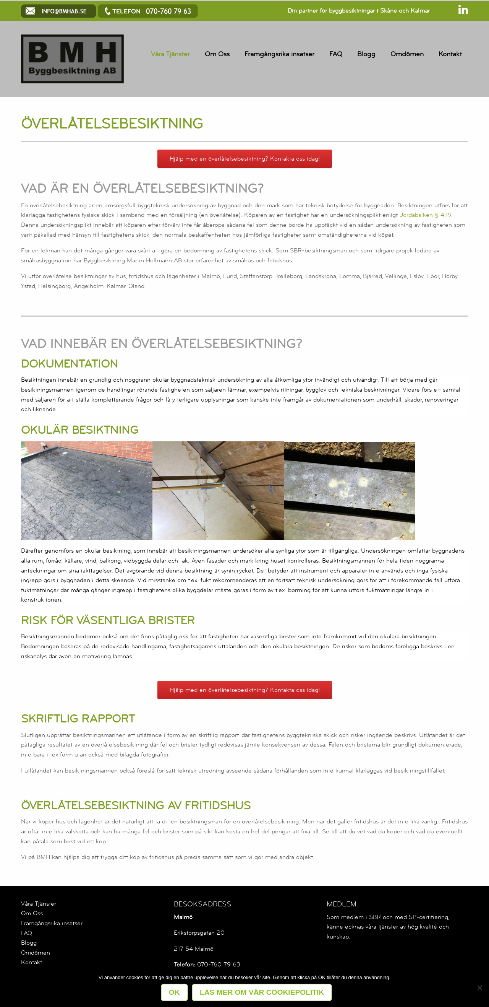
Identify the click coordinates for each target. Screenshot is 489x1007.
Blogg (366, 54)
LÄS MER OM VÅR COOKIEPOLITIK (262, 992)
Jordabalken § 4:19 (425, 215)
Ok (174, 992)
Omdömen (407, 54)
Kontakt (450, 54)
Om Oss (217, 54)
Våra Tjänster (170, 54)
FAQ (335, 54)
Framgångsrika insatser (279, 54)
